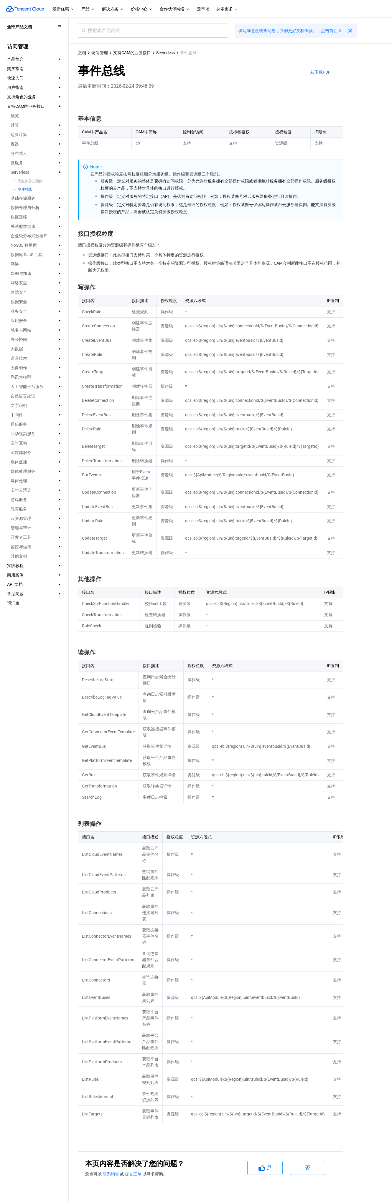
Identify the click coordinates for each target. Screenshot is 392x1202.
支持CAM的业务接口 (132, 52)
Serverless (165, 52)
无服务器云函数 (30, 181)
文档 (82, 52)
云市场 (203, 8)
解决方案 (113, 9)
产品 (88, 9)
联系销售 (111, 1174)
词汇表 (13, 603)
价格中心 (142, 9)
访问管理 (99, 52)
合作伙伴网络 (175, 9)
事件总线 (25, 189)
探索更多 (227, 9)
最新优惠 (63, 9)
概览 (15, 115)
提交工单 (133, 1174)
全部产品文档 (19, 26)
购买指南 (15, 68)
